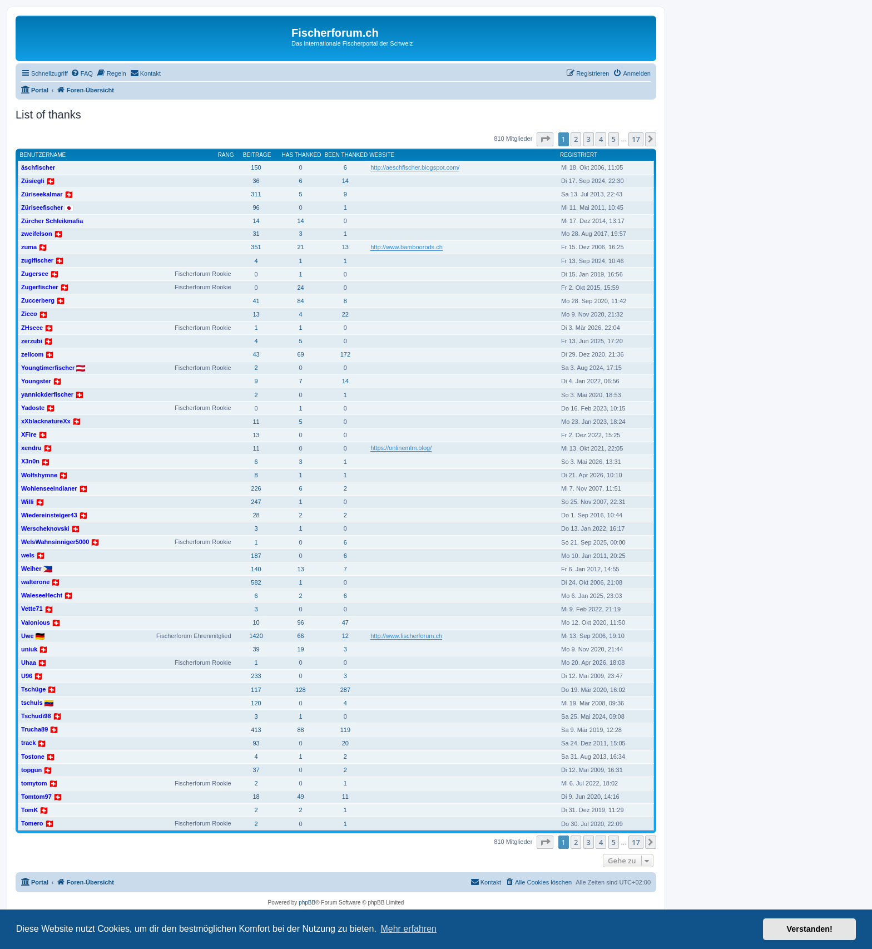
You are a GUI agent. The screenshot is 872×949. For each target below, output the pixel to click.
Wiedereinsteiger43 (49, 515)
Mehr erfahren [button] (408, 928)
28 (255, 515)
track (28, 742)
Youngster (36, 381)
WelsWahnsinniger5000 (55, 541)
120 (256, 703)
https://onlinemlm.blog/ (401, 447)
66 (300, 635)
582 (256, 582)
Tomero (32, 823)
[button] (545, 139)
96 (255, 207)
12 (345, 635)
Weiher (31, 568)
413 (256, 729)
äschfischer (38, 167)
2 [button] (576, 139)
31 (255, 233)
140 (256, 569)
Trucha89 (34, 729)
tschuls (32, 702)
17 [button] (636, 139)
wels (27, 555)
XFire (29, 434)
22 (345, 314)
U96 (26, 676)
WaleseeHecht (41, 595)
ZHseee (32, 327)
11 (255, 421)
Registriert (578, 155)
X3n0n (30, 461)
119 (345, 729)
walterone (35, 582)
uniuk (29, 649)
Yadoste (32, 407)
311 (256, 194)
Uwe (27, 635)
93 (255, 743)
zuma (29, 247)
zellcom (32, 354)
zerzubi (31, 341)
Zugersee (34, 273)
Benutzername (43, 155)
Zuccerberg (37, 300)
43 (255, 354)
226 (256, 488)
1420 (255, 635)
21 (300, 247)
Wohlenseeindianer (49, 488)
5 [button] (614, 139)
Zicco (29, 313)
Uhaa (28, 662)
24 (300, 287)
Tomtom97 (36, 796)
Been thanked (346, 155)
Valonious (35, 622)
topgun (31, 770)
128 (300, 689)
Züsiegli (32, 180)
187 (256, 555)
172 (345, 354)
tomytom (34, 783)
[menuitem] (82, 73)
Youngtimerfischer (48, 367)
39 (255, 649)
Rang (226, 155)
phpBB (307, 902)
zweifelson (36, 233)
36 (255, 180)
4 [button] (601, 139)
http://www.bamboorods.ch (406, 247)
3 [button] (589, 139)
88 (300, 729)
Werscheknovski (45, 528)
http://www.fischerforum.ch (406, 635)
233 (256, 676)
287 (345, 689)
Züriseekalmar (42, 194)
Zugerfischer (39, 287)
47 (345, 622)
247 (256, 501)
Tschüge (33, 689)
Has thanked (301, 155)
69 (300, 354)
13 (345, 247)
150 (256, 167)
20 (345, 743)
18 (255, 796)
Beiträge (257, 155)
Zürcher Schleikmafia (52, 221)
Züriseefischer (42, 207)
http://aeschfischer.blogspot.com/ (414, 167)
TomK (29, 810)
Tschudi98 (36, 716)
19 (300, 649)
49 (300, 796)
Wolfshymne (39, 475)
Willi (27, 501)
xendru (31, 447)
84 (300, 301)
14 (345, 180)
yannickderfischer (47, 394)
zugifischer (37, 260)
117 (256, 689)
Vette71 (32, 608)
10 (255, 622)
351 (256, 247)
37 (255, 770)
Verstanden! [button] (810, 929)
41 (255, 301)
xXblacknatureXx (46, 421)
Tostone (32, 756)
